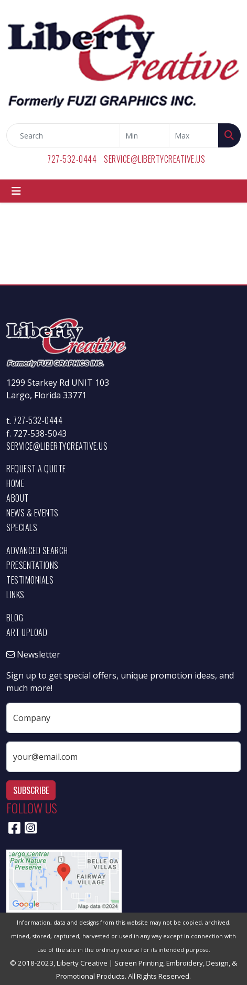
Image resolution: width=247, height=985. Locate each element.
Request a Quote (36, 468)
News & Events (32, 512)
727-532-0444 (71, 159)
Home (15, 483)
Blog (14, 617)
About (17, 498)
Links (15, 594)
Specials (21, 527)
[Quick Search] (63, 135)
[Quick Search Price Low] (144, 135)
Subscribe (31, 790)
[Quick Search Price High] (194, 135)
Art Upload (26, 632)
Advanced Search (37, 550)
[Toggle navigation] (16, 191)
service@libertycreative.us (154, 159)
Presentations (32, 565)
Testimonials (29, 580)
